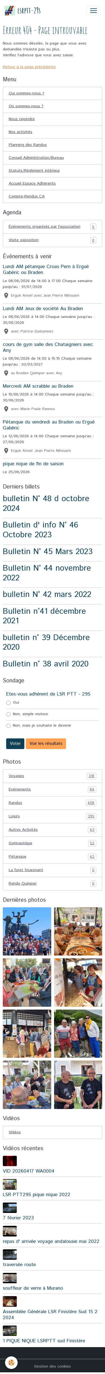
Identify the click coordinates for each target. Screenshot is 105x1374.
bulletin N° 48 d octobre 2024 (46, 503)
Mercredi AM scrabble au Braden (38, 386)
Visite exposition (52, 240)
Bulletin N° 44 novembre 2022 (47, 573)
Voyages (52, 776)
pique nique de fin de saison (33, 464)
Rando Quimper (52, 883)
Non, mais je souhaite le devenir (42, 725)
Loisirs (52, 816)
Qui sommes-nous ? (26, 93)
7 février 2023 (18, 1218)
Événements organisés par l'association (52, 227)
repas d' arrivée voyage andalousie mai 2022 (51, 1241)
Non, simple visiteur (30, 714)
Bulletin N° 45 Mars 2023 (48, 551)
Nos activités (20, 132)
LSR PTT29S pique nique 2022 (36, 1194)
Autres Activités (52, 830)
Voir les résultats (45, 743)
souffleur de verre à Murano (33, 1288)
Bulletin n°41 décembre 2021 (44, 616)
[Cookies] (11, 1362)
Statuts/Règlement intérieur (34, 170)
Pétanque (52, 857)
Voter (15, 743)
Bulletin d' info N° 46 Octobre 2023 (40, 530)
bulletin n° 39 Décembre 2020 (46, 642)
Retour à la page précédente (29, 67)
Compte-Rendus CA (27, 196)
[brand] (22, 10)
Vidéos (15, 1132)
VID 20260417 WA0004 (28, 1171)
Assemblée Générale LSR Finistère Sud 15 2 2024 (50, 1314)
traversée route (19, 1264)
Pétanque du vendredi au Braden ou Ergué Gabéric (49, 425)
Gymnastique (52, 843)
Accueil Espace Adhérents (32, 183)
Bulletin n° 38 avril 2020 (45, 664)
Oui (16, 702)
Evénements (52, 789)
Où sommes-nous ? (26, 106)
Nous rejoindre (22, 119)
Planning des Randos (28, 145)
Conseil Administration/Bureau (36, 158)
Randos (52, 803)
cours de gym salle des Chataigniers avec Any (48, 347)
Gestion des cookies (52, 1366)
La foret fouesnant (52, 870)
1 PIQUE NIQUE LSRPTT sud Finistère (44, 1341)
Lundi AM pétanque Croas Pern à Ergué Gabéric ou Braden (46, 269)
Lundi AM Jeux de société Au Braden (43, 308)
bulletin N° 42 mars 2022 (47, 594)
